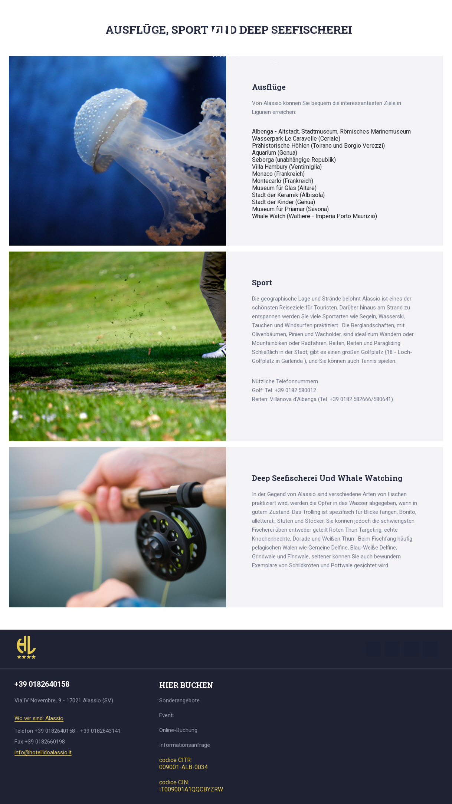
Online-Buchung (178, 730)
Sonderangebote (179, 700)
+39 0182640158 (226, 7)
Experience (329, 33)
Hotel (24, 33)
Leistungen (286, 33)
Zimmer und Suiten (71, 33)
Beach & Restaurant (136, 33)
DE (274, 63)
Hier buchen (374, 33)
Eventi (166, 715)
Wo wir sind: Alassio (38, 718)
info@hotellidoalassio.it (43, 752)
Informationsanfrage (184, 745)
